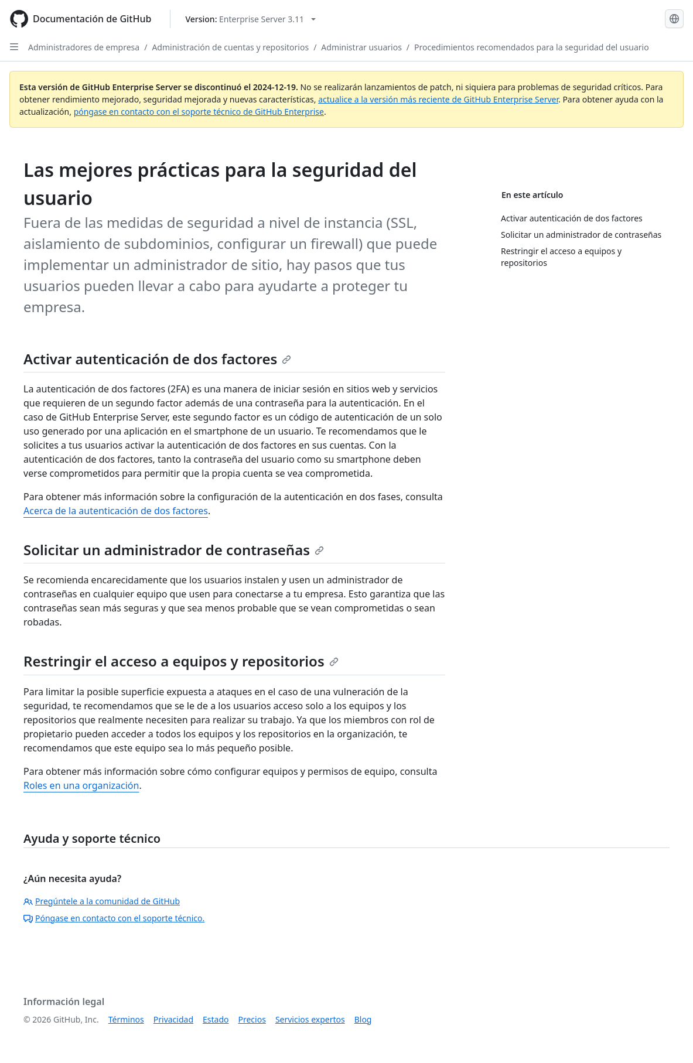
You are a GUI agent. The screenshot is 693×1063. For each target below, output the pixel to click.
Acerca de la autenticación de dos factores (115, 510)
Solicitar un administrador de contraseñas (173, 549)
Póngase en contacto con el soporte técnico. (113, 918)
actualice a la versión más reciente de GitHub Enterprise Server (438, 99)
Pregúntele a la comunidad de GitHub (101, 901)
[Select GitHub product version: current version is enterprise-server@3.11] (250, 19)
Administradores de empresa (83, 47)
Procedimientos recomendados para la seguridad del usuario (531, 47)
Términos (126, 1019)
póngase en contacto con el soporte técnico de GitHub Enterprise (199, 111)
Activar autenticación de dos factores (157, 358)
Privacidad (173, 1019)
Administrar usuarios (361, 47)
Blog (363, 1019)
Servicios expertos (310, 1019)
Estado (215, 1019)
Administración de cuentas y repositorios (230, 47)
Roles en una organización (81, 785)
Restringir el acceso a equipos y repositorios (181, 661)
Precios (252, 1019)
